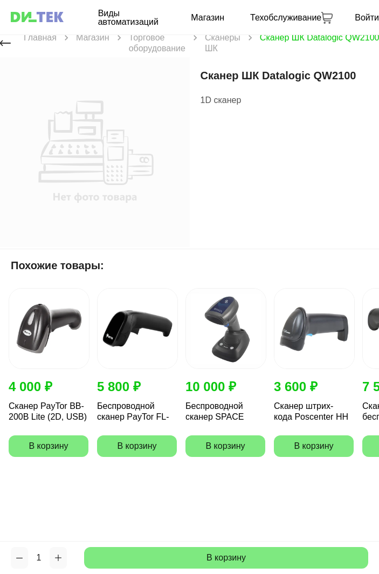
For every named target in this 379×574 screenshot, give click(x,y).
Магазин (207, 17)
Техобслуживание (285, 17)
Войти (367, 17)
